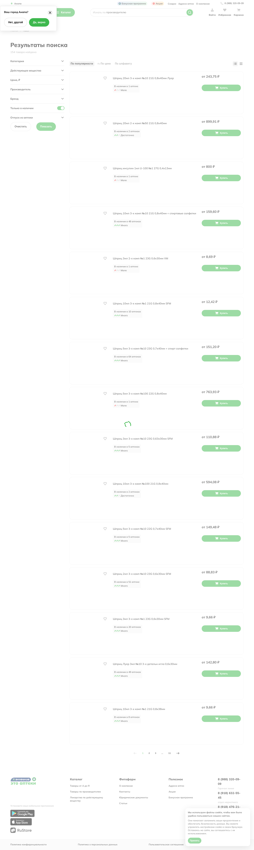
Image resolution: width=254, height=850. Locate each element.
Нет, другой (15, 22)
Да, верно (39, 22)
